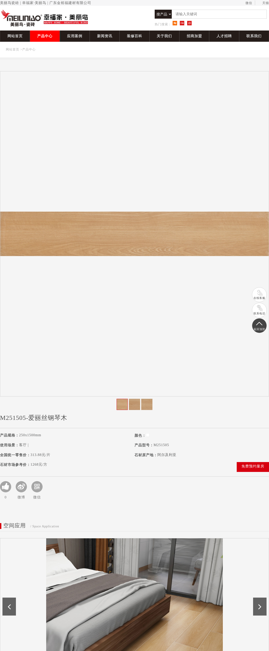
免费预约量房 (252, 466)
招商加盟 (194, 36)
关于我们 (164, 36)
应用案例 (74, 36)
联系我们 (254, 36)
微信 (246, 3)
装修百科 (134, 36)
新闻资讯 (104, 36)
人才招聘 (224, 36)
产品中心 (44, 36)
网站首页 (15, 36)
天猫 (263, 3)
